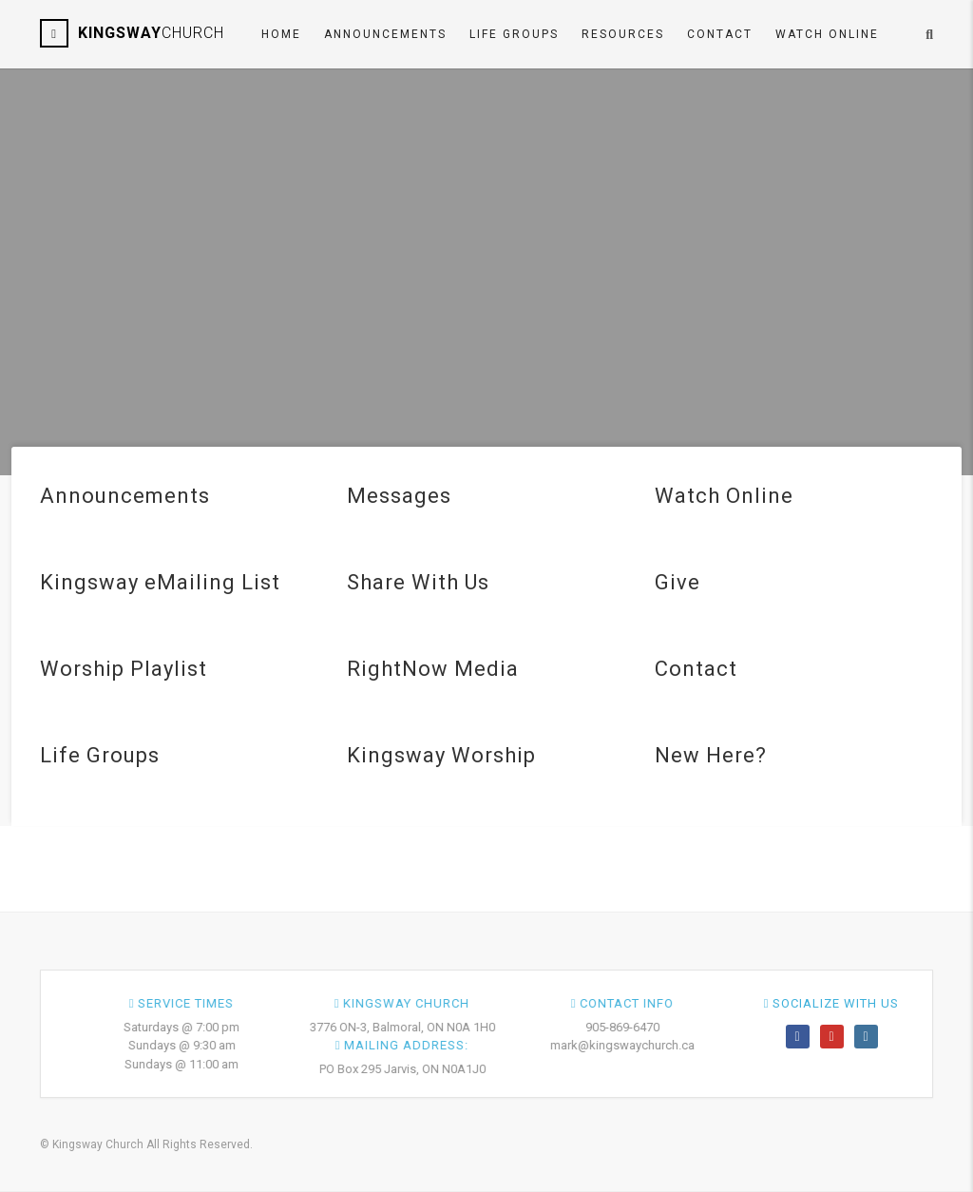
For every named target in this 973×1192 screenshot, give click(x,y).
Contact (720, 34)
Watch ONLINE (827, 34)
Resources (623, 34)
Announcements (385, 34)
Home (281, 34)
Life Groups (514, 34)
